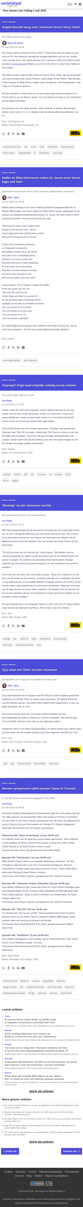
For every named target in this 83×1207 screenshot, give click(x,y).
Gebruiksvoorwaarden (50, 1171)
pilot (25, 474)
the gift (31, 993)
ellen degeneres (30, 360)
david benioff (66, 993)
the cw (6, 480)
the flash (58, 474)
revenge (6, 639)
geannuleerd (45, 639)
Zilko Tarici (13, 197)
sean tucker (53, 764)
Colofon (38, 1176)
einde (34, 639)
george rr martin (9, 987)
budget (15, 480)
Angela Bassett (18, 64)
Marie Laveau (8, 153)
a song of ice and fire (35, 987)
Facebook (37, 1183)
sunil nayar (7, 645)
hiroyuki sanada (24, 764)
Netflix (11, 339)
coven (33, 147)
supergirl (6, 474)
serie (39, 645)
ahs (25, 147)
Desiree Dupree (67, 147)
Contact (32, 1171)
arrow (68, 474)
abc (15, 639)
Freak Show (53, 147)
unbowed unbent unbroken (14, 993)
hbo (21, 987)
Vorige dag (10, 1151)
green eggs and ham (11, 360)
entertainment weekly (24, 645)
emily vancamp (60, 639)
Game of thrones (10, 981)
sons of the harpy (55, 987)
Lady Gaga (57, 153)
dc (50, 474)
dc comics (42, 474)
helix (5, 764)
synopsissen (48, 981)
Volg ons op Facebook (56, 1176)
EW (9, 613)
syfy (12, 764)
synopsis (35, 981)
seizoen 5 (24, 981)
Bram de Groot (15, 43)
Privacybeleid (72, 1171)
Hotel (42, 147)
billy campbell (39, 764)
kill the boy (69, 987)
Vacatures (20, 1171)
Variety (11, 449)
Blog (29, 1176)
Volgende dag (71, 1151)
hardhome (42, 993)
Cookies (8, 1171)
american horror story (12, 147)
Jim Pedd (7, 400)
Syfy (10, 738)
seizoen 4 (24, 639)
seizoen (17, 474)
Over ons (19, 1176)
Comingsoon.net (16, 121)
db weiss (53, 993)
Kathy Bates (44, 153)
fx (35, 153)
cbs (32, 474)
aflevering (61, 981)
